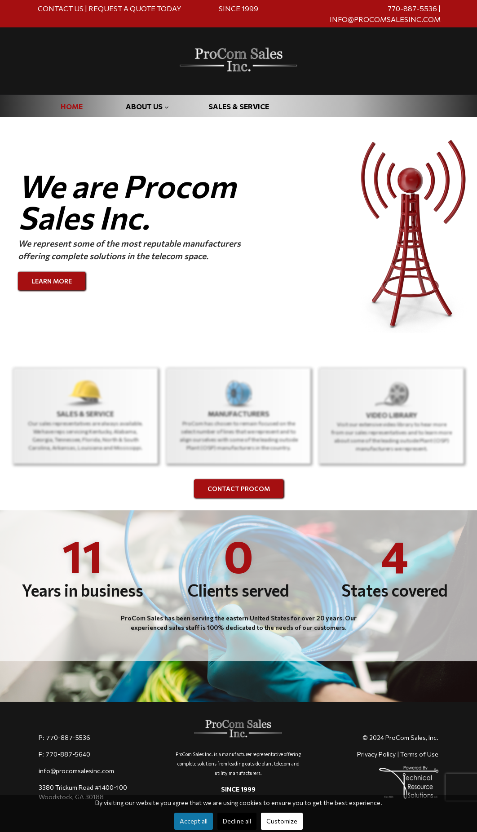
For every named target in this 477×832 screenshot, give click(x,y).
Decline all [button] (237, 821)
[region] (238, 409)
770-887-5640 (67, 754)
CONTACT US (61, 8)
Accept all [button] (194, 821)
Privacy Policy (376, 754)
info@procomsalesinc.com (76, 770)
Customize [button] (281, 821)
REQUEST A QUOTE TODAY (134, 8)
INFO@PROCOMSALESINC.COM (385, 19)
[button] (85, 416)
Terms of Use (419, 754)
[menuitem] (71, 113)
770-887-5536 (413, 8)
